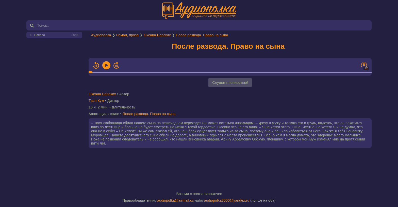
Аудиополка (101, 35)
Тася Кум (96, 101)
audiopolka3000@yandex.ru (226, 200)
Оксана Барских (157, 35)
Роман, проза (127, 35)
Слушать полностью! (230, 83)
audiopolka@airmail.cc (175, 200)
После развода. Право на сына (202, 35)
